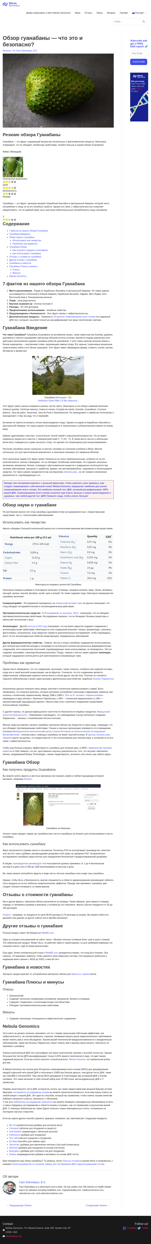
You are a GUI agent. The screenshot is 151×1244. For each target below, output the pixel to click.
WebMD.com (47, 933)
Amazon (27, 779)
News (77, 13)
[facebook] (130, 1228)
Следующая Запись (98, 1205)
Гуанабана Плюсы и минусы (23, 266)
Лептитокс (14, 1144)
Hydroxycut (14, 1135)
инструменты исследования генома (31, 1092)
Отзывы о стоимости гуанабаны (25, 257)
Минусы (16, 273)
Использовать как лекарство (27, 240)
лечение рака (70, 472)
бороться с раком (80, 974)
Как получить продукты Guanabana (30, 250)
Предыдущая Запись (19, 1205)
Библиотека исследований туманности (33, 1102)
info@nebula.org (13, 1236)
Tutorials (124, 13)
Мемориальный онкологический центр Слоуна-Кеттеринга (42, 731)
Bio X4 (12, 1125)
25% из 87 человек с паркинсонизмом (83, 695)
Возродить (14, 1151)
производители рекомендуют (27, 863)
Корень (12, 1154)
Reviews (111, 13)
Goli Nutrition (15, 1131)
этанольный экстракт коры (68, 603)
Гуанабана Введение (19, 234)
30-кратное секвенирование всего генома (74, 317)
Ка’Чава (13, 1141)
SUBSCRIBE (138, 62)
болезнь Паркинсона (103, 679)
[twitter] (142, 1228)
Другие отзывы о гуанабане (23, 260)
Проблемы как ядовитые (25, 244)
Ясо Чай (13, 1138)
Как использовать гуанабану (27, 253)
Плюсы (16, 269)
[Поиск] (143, 21)
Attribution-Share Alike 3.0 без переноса (57, 400)
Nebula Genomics (18, 276)
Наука (100, 13)
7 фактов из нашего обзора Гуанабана (28, 231)
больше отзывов (71, 1161)
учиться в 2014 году (37, 626)
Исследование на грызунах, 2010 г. (62, 613)
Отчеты (88, 13)
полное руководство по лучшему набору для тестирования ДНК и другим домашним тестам (57, 1164)
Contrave (13, 1128)
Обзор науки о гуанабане (22, 237)
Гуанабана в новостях (20, 263)
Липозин (13, 1148)
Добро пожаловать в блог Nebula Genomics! (48, 13)
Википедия (61, 397)
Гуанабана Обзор (18, 247)
